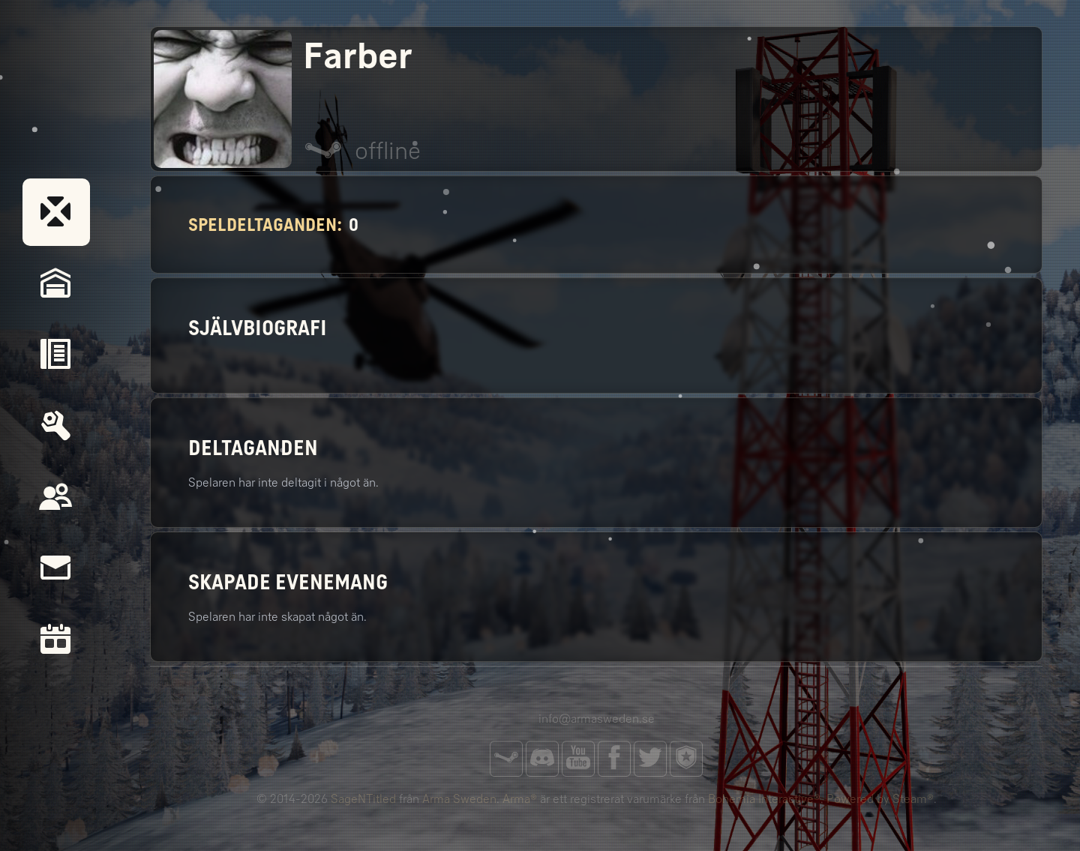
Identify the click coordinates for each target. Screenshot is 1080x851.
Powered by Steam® (880, 799)
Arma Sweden (459, 799)
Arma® (519, 799)
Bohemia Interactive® (764, 799)
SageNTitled (363, 799)
